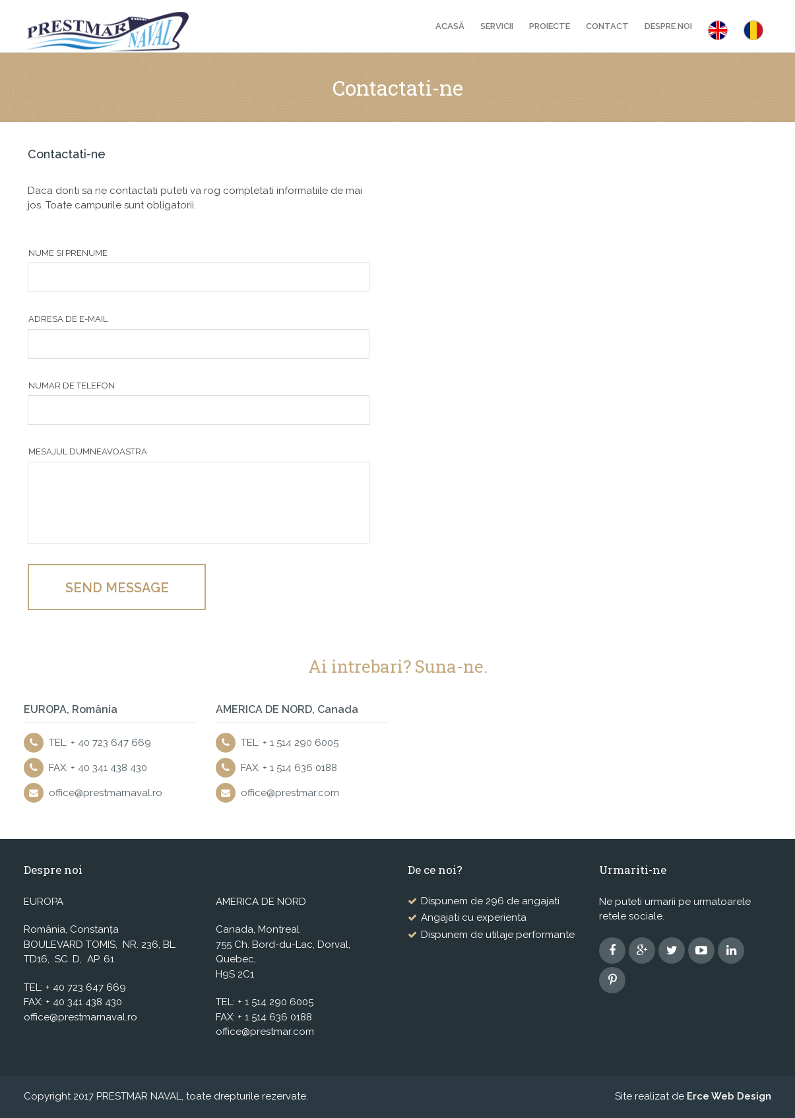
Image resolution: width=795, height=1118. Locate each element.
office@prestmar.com (290, 793)
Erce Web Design (729, 1096)
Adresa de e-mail (68, 319)
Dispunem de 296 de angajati (490, 901)
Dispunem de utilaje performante (498, 935)
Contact (607, 26)
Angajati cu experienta (473, 917)
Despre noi (668, 26)
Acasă (449, 26)
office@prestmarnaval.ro (105, 793)
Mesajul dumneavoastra (87, 451)
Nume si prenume (68, 253)
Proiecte (549, 26)
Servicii (496, 26)
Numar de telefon (71, 385)
